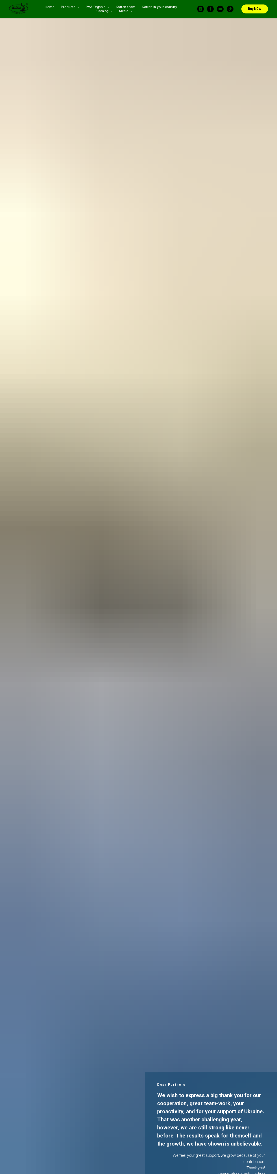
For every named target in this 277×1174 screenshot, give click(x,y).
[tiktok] (230, 9)
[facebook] (210, 9)
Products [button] (68, 7)
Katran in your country (159, 7)
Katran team (125, 7)
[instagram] (200, 9)
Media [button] (124, 11)
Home (49, 7)
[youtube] (220, 9)
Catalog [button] (103, 11)
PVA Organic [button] (96, 7)
